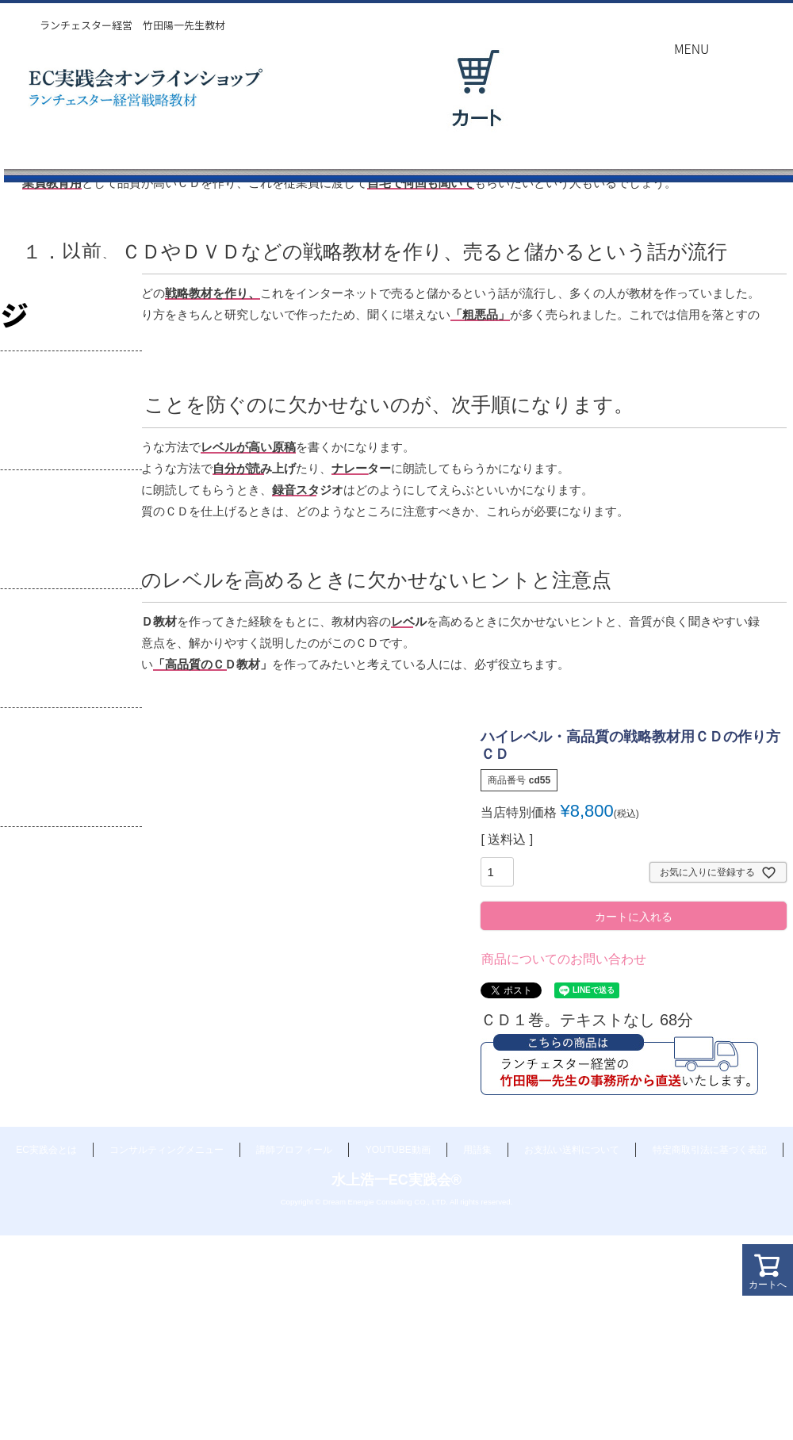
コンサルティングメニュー (166, 1149)
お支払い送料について (571, 1149)
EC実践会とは (46, 1149)
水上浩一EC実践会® (396, 1180)
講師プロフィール (294, 1149)
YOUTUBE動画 (398, 1149)
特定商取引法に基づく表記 (710, 1149)
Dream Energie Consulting (367, 1201)
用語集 (477, 1149)
